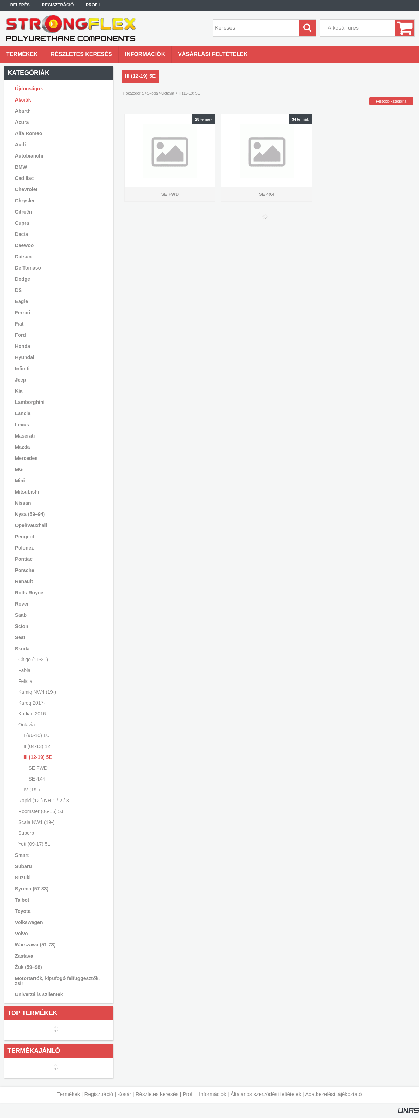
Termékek (68, 1094)
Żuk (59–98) (28, 967)
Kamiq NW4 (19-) (37, 692)
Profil (189, 1094)
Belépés (20, 4)
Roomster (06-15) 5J (40, 811)
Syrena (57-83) (32, 889)
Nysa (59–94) (30, 514)
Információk (212, 1094)
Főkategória (133, 93)
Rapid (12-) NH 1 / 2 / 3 (43, 800)
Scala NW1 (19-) (36, 822)
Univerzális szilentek (39, 994)
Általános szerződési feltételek (266, 1094)
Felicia (25, 681)
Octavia (167, 93)
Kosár (124, 1094)
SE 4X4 (36, 779)
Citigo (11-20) (33, 659)
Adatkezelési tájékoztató (333, 1094)
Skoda (152, 93)
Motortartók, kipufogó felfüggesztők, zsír (57, 981)
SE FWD (37, 768)
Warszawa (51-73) (35, 945)
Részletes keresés (157, 1094)
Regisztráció (99, 1094)
